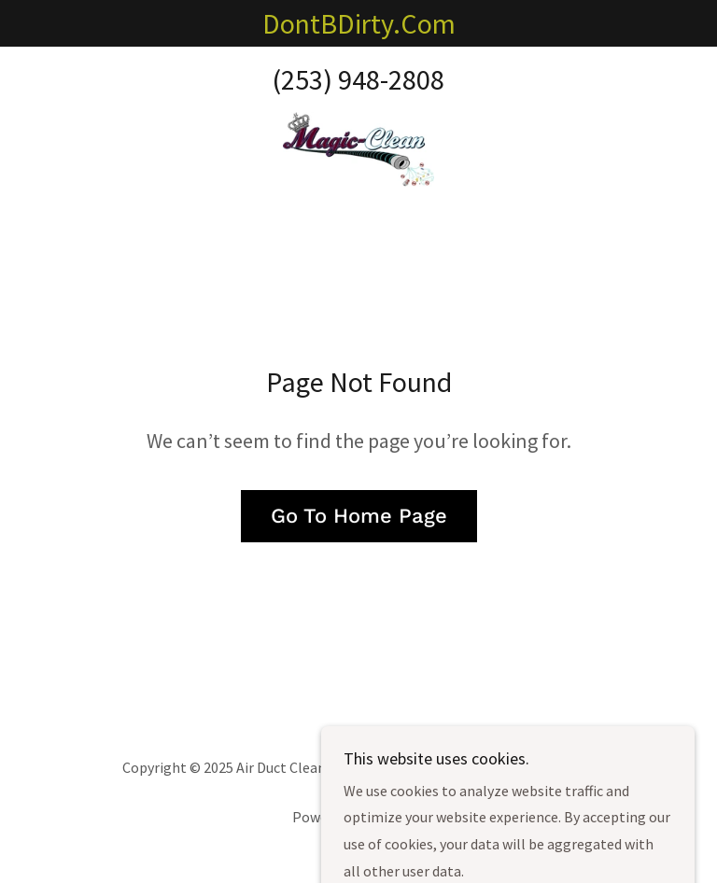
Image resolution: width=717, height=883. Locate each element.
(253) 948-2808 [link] (358, 79)
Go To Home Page (359, 515)
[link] (358, 149)
